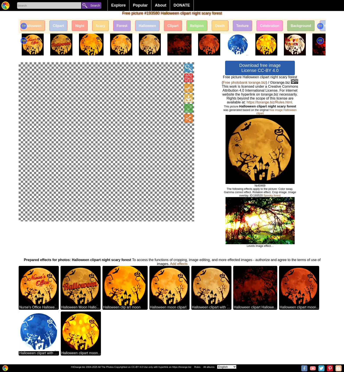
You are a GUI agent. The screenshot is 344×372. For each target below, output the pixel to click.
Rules (197, 367)
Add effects (179, 264)
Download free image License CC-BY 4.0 (260, 68)
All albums (209, 367)
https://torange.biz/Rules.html (269, 102)
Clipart (58, 26)
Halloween (32, 26)
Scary (101, 26)
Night (79, 26)
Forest (122, 26)
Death (220, 26)
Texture (243, 26)
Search (95, 5)
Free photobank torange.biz (244, 82)
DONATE (182, 5)
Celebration (270, 26)
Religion (197, 26)
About (160, 5)
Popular (140, 5)
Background (301, 26)
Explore (118, 5)
